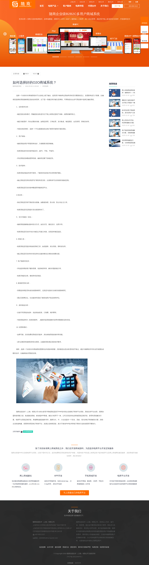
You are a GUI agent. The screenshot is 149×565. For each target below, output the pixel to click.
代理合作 (92, 5)
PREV (26, 74)
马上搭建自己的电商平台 (74, 493)
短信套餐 (42, 547)
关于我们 (104, 5)
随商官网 (78, 563)
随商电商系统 (17, 86)
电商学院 (80, 5)
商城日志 (66, 547)
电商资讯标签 (104, 547)
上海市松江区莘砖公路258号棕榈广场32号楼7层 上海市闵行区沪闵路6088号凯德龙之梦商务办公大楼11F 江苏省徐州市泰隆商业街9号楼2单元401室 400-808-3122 (52, 528)
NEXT (36, 74)
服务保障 (58, 547)
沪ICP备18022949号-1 (74, 557)
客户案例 (67, 5)
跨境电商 (45, 86)
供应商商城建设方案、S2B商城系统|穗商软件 (128, 142)
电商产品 (52, 5)
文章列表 (16, 74)
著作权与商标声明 (84, 547)
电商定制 (95, 547)
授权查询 (73, 547)
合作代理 (50, 547)
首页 (42, 5)
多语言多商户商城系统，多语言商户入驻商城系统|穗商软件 (128, 112)
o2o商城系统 (28, 431)
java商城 (32, 484)
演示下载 (117, 6)
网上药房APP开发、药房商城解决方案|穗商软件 (128, 122)
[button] (4, 33)
